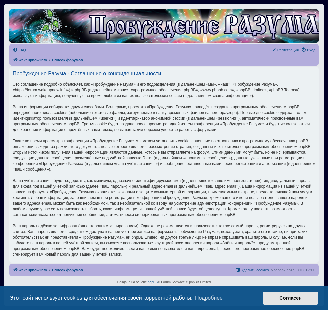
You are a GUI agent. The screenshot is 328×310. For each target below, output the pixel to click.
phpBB (153, 282)
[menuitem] (19, 50)
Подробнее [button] (209, 298)
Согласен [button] (290, 298)
